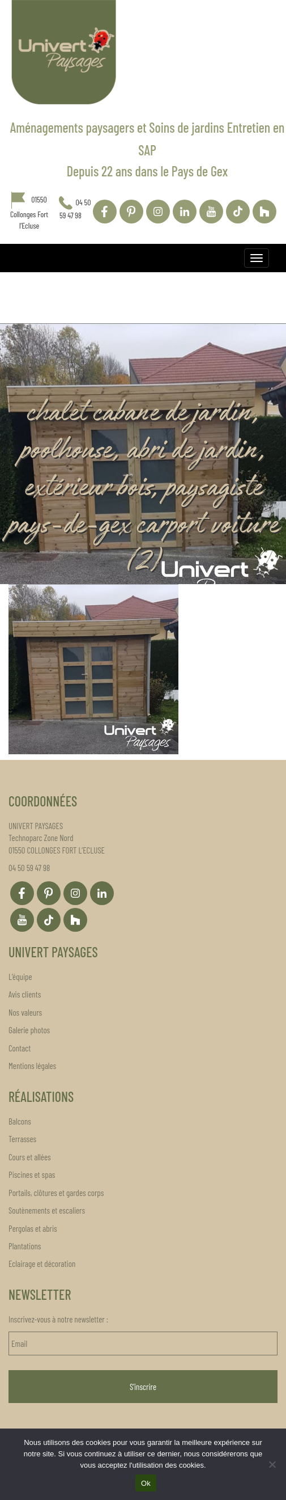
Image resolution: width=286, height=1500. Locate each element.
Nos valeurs (25, 1012)
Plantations (24, 1246)
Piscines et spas (31, 1174)
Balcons (19, 1121)
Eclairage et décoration (41, 1263)
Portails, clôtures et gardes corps (56, 1193)
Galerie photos (29, 1030)
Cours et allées (29, 1157)
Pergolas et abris (32, 1228)
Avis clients (24, 994)
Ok (146, 1483)
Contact (19, 1048)
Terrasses (22, 1139)
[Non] (272, 1464)
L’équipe (20, 976)
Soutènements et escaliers (46, 1210)
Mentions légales (32, 1065)
